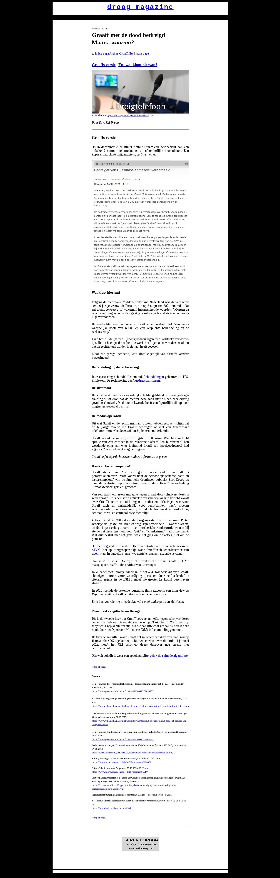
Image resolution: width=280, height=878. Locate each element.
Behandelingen (154, 377)
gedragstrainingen (147, 381)
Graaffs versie (104, 64)
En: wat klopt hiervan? (137, 64)
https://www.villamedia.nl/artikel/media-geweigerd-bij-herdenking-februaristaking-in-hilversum (140, 706)
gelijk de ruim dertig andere (169, 656)
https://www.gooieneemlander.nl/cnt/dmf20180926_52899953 (122, 691)
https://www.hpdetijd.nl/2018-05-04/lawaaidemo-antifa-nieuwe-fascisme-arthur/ (132, 752)
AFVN (96, 550)
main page (142, 53)
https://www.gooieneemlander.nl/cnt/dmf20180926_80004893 (122, 739)
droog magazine (140, 7)
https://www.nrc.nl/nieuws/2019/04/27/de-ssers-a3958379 (121, 762)
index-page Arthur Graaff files (114, 53)
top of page (99, 666)
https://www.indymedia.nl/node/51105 (111, 808)
